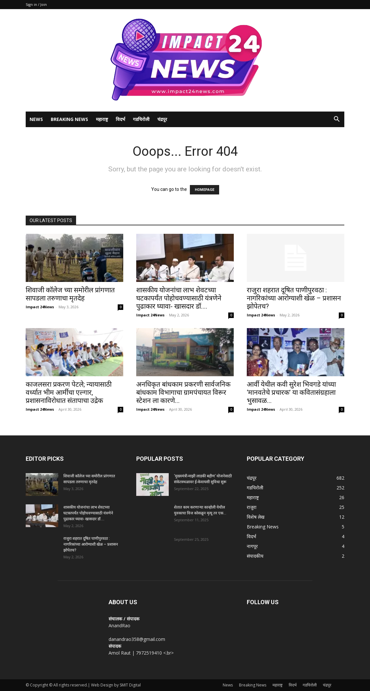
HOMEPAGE (204, 190)
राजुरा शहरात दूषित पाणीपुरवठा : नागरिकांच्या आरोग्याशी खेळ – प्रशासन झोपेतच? (294, 298)
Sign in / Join (36, 4)
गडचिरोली (141, 119)
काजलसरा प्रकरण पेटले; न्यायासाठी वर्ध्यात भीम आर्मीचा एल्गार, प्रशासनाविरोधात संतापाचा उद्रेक (69, 392)
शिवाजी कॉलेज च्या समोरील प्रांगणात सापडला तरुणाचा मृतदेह (70, 294)
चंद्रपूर (162, 119)
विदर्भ (120, 119)
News (36, 119)
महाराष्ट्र (102, 119)
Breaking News (69, 119)
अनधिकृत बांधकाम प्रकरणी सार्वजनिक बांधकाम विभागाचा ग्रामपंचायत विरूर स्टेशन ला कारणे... (183, 392)
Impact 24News (40, 306)
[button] (336, 120)
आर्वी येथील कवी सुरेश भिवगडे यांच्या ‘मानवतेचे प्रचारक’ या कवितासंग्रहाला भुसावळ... (291, 392)
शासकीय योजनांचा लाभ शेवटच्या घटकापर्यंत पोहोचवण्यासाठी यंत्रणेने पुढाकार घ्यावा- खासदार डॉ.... (178, 298)
